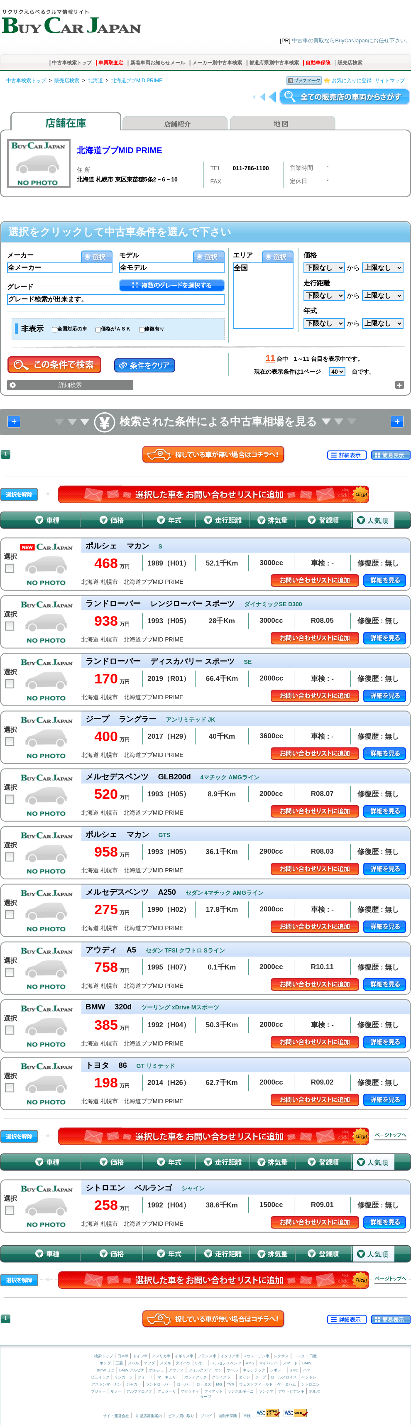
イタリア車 (230, 1356)
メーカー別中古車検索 (217, 63)
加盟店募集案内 (149, 1416)
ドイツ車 (141, 1356)
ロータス (203, 1384)
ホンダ (105, 1363)
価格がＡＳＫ (116, 329)
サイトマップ (390, 80)
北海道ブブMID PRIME (136, 80)
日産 (313, 1356)
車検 (247, 1416)
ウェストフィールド (256, 1384)
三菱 (119, 1363)
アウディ (176, 1370)
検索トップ (103, 1356)
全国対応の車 (72, 329)
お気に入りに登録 (352, 80)
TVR (230, 1384)
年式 (310, 310)
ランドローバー (159, 1384)
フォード (144, 1377)
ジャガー (133, 1384)
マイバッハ (268, 1363)
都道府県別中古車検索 (274, 63)
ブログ (206, 1416)
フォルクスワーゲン (205, 1370)
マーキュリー (168, 1377)
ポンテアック (195, 1377)
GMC (293, 1370)
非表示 (32, 329)
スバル (133, 1363)
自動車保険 (318, 63)
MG (219, 1384)
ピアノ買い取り (181, 1416)
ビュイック (100, 1377)
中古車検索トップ (72, 63)
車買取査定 (110, 63)
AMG (250, 1363)
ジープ (260, 1377)
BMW (306, 1363)
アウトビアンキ (291, 1391)
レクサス (281, 1356)
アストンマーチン (106, 1384)
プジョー (98, 1391)
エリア (243, 255)
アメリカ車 (162, 1356)
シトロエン (310, 1384)
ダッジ (244, 1377)
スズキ (165, 1363)
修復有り (154, 329)
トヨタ (299, 1356)
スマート (290, 1363)
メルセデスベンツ (226, 1363)
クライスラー (223, 1377)
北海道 (95, 80)
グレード (20, 286)
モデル (129, 255)
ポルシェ (156, 1370)
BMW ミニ (106, 1370)
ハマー (308, 1370)
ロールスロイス (284, 1377)
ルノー (116, 1391)
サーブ (205, 1397)
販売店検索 (350, 63)
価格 (310, 255)
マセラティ (190, 1391)
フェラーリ (166, 1391)
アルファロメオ (139, 1391)
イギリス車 (185, 1356)
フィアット (213, 1391)
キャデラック (254, 1370)
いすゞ (200, 1363)
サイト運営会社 (116, 1416)
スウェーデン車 (257, 1356)
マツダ (149, 1363)
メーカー (20, 255)
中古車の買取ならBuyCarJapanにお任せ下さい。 (351, 40)
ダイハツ (183, 1363)
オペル (232, 1370)
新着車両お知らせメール (157, 63)
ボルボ (314, 1391)
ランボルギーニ (241, 1391)
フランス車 (208, 1356)
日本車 (123, 1356)
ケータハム (286, 1384)
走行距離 (316, 282)
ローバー (184, 1384)
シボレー (277, 1370)
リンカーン (123, 1377)
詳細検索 (70, 385)
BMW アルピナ (131, 1370)
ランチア (266, 1391)
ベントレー (310, 1377)
